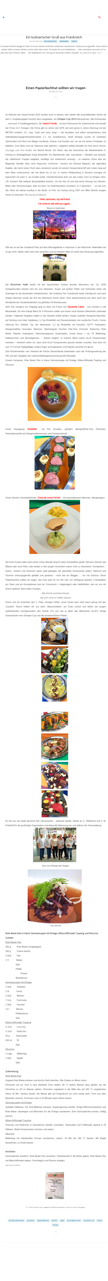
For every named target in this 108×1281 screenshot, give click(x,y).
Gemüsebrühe (43, 1220)
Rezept (74, 41)
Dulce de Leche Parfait (49, 497)
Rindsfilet (32, 429)
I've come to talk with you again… (54, 203)
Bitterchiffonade (16, 1220)
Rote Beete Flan (73, 1220)
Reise (62, 1220)
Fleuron (30, 1220)
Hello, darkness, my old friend (55, 199)
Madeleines (64, 41)
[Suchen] (99, 17)
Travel (55, 1225)
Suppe (99, 1220)
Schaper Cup (89, 1220)
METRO (54, 1220)
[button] (55, 97)
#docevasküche (50, 41)
